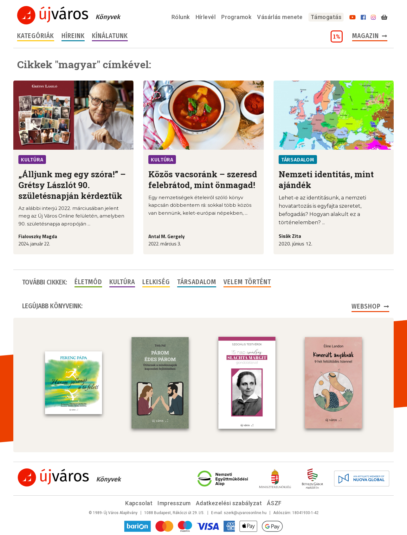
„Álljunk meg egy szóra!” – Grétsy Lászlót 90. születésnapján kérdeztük (72, 185)
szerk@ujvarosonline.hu (245, 513)
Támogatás (326, 17)
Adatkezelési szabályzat (229, 503)
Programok (236, 17)
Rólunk (180, 17)
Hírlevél (206, 17)
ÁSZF (274, 503)
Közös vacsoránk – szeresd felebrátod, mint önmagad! (202, 179)
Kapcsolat (138, 503)
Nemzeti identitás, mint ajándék (326, 179)
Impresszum (174, 503)
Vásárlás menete (280, 17)
